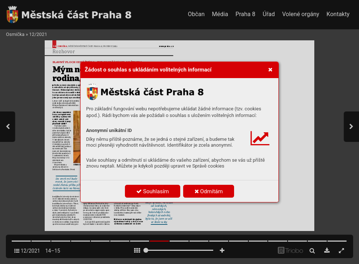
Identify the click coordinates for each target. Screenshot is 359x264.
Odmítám (209, 191)
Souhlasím (152, 191)
